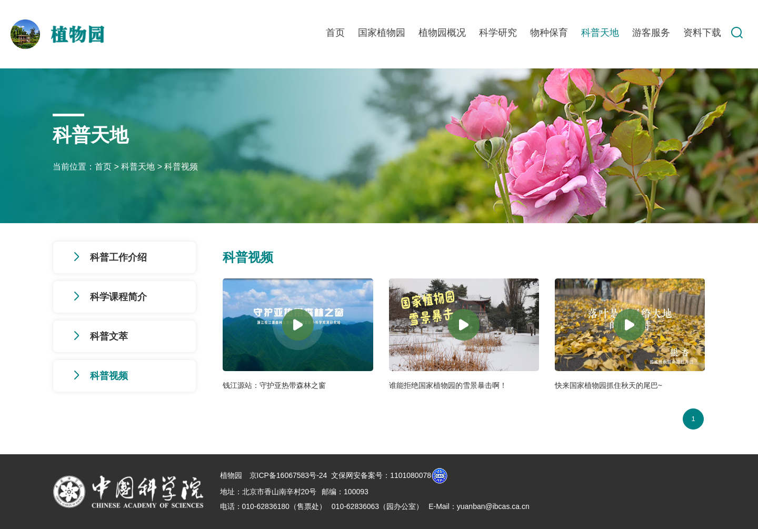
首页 (335, 32)
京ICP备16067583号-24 (288, 475)
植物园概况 (442, 32)
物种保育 (549, 32)
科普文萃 (109, 336)
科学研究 (498, 32)
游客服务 (651, 32)
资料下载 (702, 32)
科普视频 (181, 166)
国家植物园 (381, 32)
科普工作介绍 (118, 257)
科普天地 (600, 32)
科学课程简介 (118, 297)
